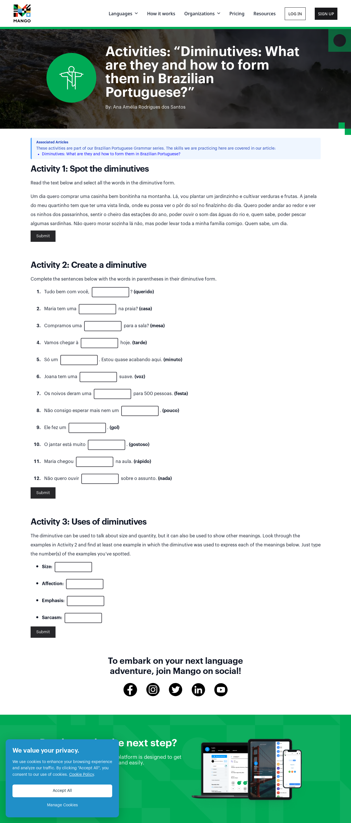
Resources (265, 13)
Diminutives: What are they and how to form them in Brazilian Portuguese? (111, 154)
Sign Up (326, 13)
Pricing (236, 13)
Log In (295, 13)
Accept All (62, 791)
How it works (161, 13)
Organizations (202, 13)
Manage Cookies (62, 805)
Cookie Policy (81, 775)
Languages (123, 13)
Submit (43, 236)
